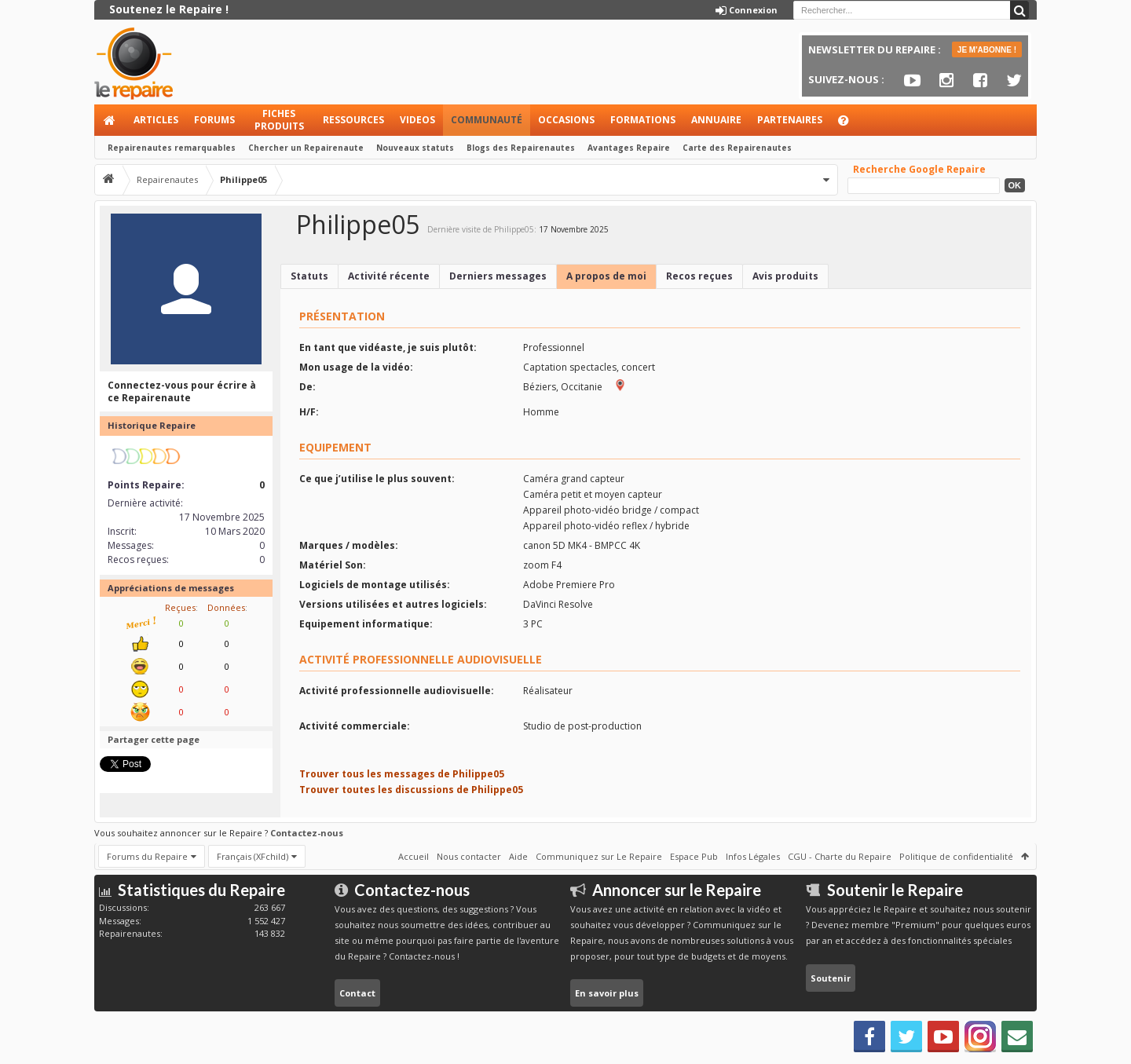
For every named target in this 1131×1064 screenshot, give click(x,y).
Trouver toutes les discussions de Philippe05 (411, 789)
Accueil (110, 120)
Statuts (309, 276)
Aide (850, 124)
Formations (642, 119)
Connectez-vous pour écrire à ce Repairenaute (182, 391)
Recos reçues (699, 276)
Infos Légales (753, 856)
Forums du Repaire (147, 856)
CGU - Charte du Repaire (839, 856)
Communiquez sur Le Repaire (599, 856)
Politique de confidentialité (956, 856)
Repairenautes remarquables (172, 147)
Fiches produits (279, 120)
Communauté (486, 119)
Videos (417, 119)
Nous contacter (469, 856)
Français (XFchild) (252, 856)
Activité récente (389, 276)
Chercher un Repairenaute (306, 147)
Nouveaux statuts (415, 147)
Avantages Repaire (628, 147)
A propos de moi (606, 276)
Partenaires (789, 119)
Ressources (353, 119)
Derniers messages (498, 276)
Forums (214, 119)
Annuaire (716, 119)
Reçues (180, 607)
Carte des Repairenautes (737, 147)
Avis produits (785, 276)
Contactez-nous (306, 833)
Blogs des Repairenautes (521, 147)
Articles (156, 119)
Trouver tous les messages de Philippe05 (401, 774)
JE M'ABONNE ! (986, 50)
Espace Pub (694, 856)
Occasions (566, 119)
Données (226, 607)
